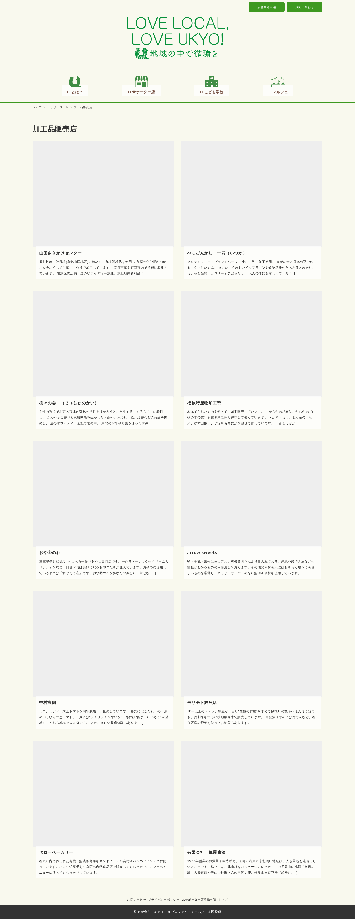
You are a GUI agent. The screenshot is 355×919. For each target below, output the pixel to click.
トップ (223, 899)
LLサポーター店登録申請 (199, 899)
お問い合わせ (304, 7)
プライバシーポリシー (163, 899)
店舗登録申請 (266, 7)
